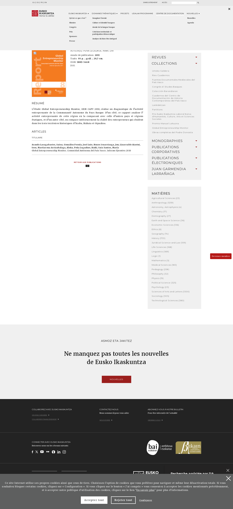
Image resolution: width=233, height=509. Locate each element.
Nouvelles (193, 13)
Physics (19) (158, 278)
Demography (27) (161, 216)
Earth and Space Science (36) (168, 220)
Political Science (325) (164, 282)
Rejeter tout (123, 500)
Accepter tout (94, 500)
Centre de (170, 13)
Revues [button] (174, 57)
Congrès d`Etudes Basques (167, 87)
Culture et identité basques (103, 23)
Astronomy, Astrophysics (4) (167, 207)
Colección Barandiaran (165, 91)
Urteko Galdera (160, 71)
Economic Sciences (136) (165, 225)
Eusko (79, 13)
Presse (72, 41)
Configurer (145, 500)
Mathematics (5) (160, 260)
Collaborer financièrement (45, 419)
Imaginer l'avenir (99, 18)
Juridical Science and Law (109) (169, 242)
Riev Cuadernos (161, 75)
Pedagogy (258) (160, 269)
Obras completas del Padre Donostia (172, 132)
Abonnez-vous (155, 420)
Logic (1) (156, 256)
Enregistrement (150, 2)
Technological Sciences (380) (168, 300)
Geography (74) (160, 234)
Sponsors (73, 36)
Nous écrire (106, 420)
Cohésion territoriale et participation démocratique (103, 33)
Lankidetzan (159, 105)
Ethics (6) (157, 229)
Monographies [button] (174, 141)
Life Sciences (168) (162, 247)
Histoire (72, 23)
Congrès (72, 27)
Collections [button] (174, 64)
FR (41, 2)
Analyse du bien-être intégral (104, 39)
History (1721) (158, 238)
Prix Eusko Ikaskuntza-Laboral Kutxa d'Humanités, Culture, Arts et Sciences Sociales (173, 116)
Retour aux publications (87, 162)
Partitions (157, 109)
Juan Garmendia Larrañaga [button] (174, 171)
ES (38, 2)
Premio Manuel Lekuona (165, 123)
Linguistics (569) (160, 251)
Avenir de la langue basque (103, 27)
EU (34, 2)
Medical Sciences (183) (164, 265)
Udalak (142, 13)
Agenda (190, 23)
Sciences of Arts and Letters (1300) (171, 291)
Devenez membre (221, 256)
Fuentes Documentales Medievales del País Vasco (173, 81)
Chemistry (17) (159, 211)
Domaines (105, 13)
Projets (125, 13)
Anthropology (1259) (163, 202)
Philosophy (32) (160, 274)
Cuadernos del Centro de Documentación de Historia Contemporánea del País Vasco (169, 98)
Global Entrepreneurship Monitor (170, 128)
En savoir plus (145, 490)
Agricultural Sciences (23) (166, 198)
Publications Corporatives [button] (174, 149)
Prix (71, 32)
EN (45, 2)
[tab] (174, 57)
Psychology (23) (160, 287)
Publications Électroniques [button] (174, 160)
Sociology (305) (160, 296)
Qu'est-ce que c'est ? (77, 18)
